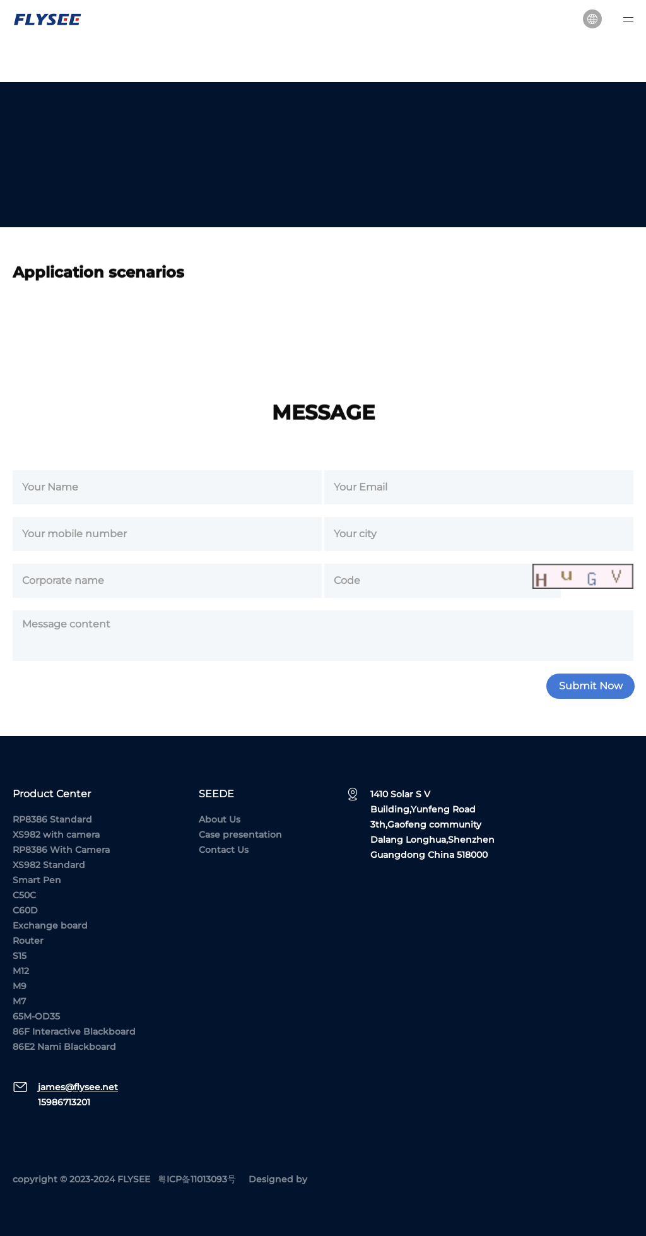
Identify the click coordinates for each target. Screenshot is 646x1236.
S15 (19, 955)
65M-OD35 (36, 1016)
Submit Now (591, 690)
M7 (19, 1001)
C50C (24, 895)
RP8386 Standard (52, 819)
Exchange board (50, 925)
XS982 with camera (56, 834)
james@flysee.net (78, 1087)
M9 (19, 986)
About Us (219, 819)
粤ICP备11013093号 (197, 1179)
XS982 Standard (49, 865)
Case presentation (240, 834)
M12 (21, 971)
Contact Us (224, 849)
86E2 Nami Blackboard (64, 1046)
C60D (25, 910)
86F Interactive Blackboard (74, 1031)
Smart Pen (37, 880)
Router (28, 940)
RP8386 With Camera (61, 849)
